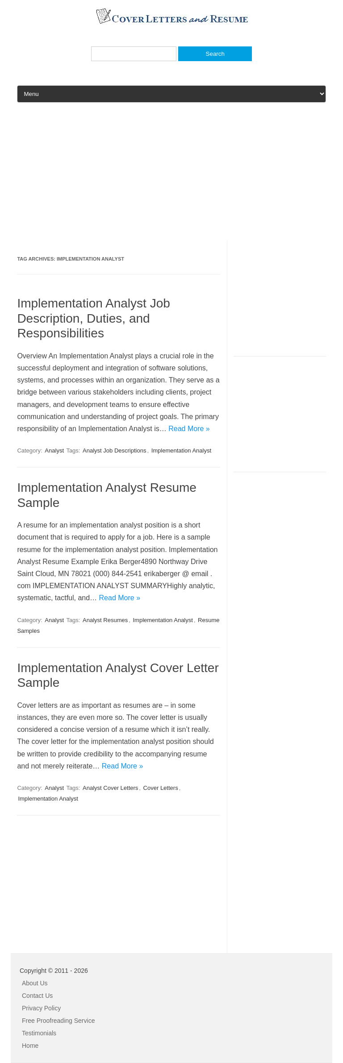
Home (30, 1045)
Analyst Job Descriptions (114, 450)
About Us (35, 983)
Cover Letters (160, 788)
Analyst (54, 450)
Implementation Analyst (181, 450)
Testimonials (39, 1033)
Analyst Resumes (105, 620)
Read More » (189, 428)
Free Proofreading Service (58, 1020)
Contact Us (37, 995)
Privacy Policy (41, 1008)
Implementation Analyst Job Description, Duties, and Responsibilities (93, 318)
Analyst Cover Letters (110, 788)
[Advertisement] (171, 177)
